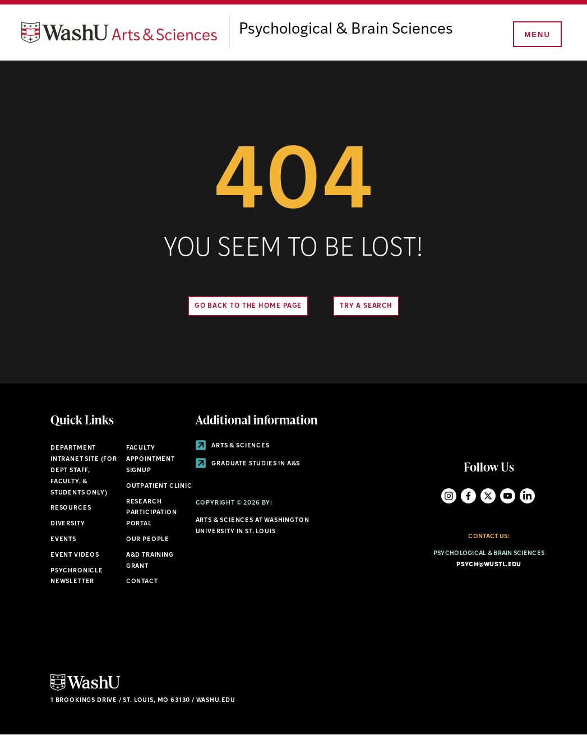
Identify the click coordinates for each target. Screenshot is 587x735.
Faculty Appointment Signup (150, 459)
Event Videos (74, 555)
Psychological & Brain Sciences (346, 30)
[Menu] (536, 34)
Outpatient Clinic (159, 486)
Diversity (67, 524)
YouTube (507, 495)
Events (63, 540)
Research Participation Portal (151, 513)
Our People (147, 540)
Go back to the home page (248, 306)
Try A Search (366, 306)
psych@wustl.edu (488, 565)
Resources (70, 508)
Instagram (449, 495)
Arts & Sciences (233, 446)
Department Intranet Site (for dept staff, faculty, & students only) (83, 470)
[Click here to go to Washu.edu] (85, 689)
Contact (142, 582)
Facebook (468, 495)
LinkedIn (527, 495)
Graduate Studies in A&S (248, 464)
